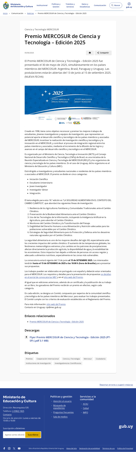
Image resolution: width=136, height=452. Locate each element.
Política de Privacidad (125, 448)
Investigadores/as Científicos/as (68, 363)
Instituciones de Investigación (38, 363)
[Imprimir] (90, 53)
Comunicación (100, 5)
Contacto (7, 414)
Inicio (5, 13)
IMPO (85, 412)
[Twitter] (14, 448)
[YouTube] (19, 448)
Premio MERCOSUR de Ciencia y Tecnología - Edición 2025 (57, 321)
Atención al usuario (62, 401)
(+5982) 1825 (18, 411)
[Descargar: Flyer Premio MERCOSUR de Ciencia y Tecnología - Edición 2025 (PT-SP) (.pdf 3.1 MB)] (68, 339)
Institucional (42, 5)
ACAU (85, 404)
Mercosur (88, 359)
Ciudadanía (100, 359)
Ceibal (86, 408)
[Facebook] (4, 448)
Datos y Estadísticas (85, 5)
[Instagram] (9, 448)
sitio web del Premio (73, 277)
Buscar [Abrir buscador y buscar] (115, 6)
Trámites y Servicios (70, 5)
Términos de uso (108, 448)
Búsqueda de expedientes (59, 406)
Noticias (30, 13)
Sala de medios (60, 416)
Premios (29, 359)
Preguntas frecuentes (63, 412)
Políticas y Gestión (56, 5)
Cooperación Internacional (48, 359)
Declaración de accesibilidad (89, 448)
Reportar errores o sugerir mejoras (116, 384)
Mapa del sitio (71, 448)
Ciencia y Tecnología (71, 359)
